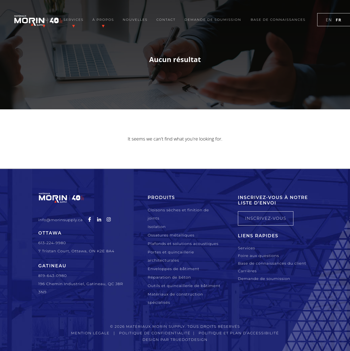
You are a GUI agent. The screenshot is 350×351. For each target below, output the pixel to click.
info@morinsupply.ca (60, 219)
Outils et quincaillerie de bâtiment (184, 285)
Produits (43, 19)
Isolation (157, 226)
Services (73, 19)
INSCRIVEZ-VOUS (265, 218)
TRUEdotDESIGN (189, 339)
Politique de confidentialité (154, 333)
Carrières (247, 270)
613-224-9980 (52, 242)
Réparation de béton (169, 277)
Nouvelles (135, 19)
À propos (103, 19)
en (329, 19)
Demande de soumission (213, 19)
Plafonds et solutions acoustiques (183, 243)
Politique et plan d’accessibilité (239, 333)
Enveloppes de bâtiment (173, 268)
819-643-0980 (52, 275)
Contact (166, 19)
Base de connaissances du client (272, 263)
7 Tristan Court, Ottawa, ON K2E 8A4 (76, 250)
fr (339, 19)
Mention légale (90, 333)
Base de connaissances (277, 19)
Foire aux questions (258, 255)
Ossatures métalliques (171, 235)
